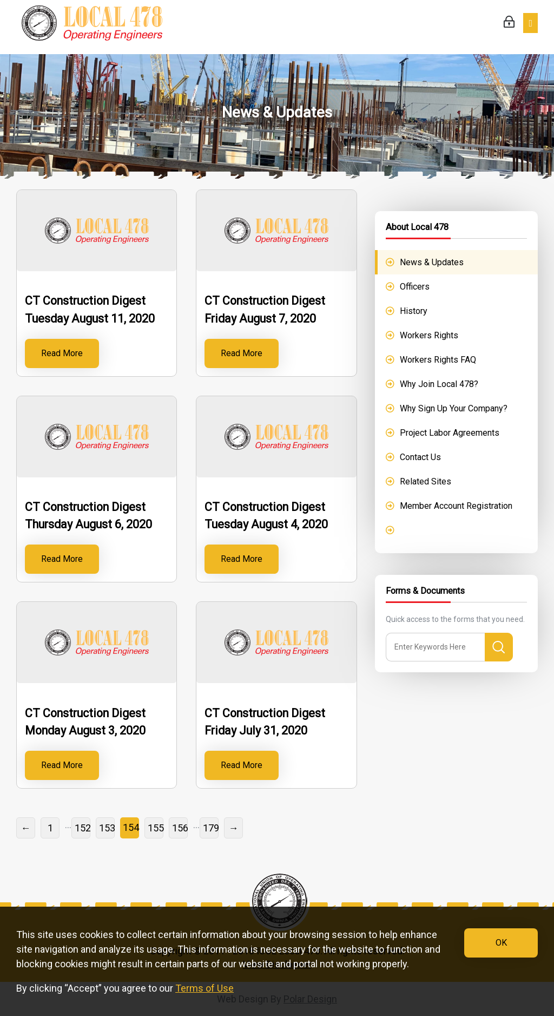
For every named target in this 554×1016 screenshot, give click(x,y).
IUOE (92, 27)
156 (180, 828)
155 (155, 828)
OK (501, 943)
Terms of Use (204, 988)
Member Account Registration (456, 506)
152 (82, 828)
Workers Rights (429, 335)
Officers (415, 286)
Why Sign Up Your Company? (453, 408)
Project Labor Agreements (449, 433)
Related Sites (425, 481)
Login (509, 21)
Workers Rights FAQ (438, 360)
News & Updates (432, 262)
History (413, 311)
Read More (62, 353)
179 (211, 828)
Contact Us (420, 457)
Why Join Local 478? (439, 384)
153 (107, 828)
